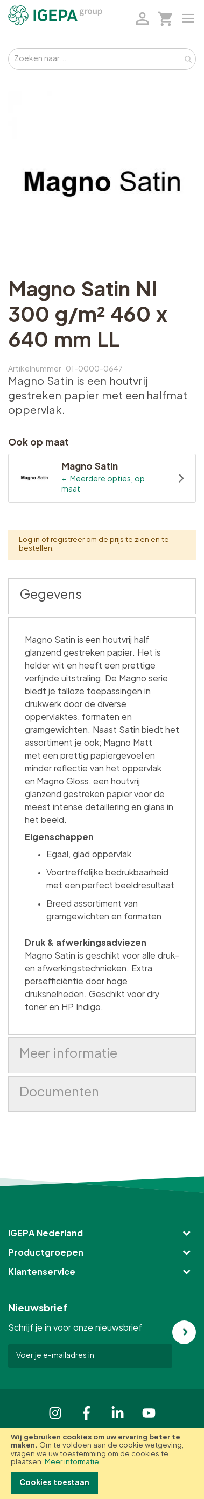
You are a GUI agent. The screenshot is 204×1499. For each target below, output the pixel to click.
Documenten (59, 1092)
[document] (102, 1464)
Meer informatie (72, 1462)
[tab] (102, 596)
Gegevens (50, 595)
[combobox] (102, 59)
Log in (29, 540)
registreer (68, 540)
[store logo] (55, 15)
